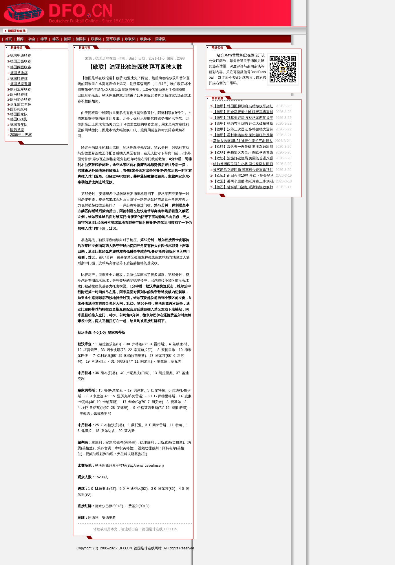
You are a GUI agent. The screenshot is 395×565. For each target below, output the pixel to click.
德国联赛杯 (19, 79)
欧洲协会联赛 (20, 99)
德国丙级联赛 (20, 67)
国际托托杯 (19, 109)
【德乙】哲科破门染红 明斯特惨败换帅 (243, 187)
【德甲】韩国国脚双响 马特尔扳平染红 (243, 106)
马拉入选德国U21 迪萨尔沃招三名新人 (243, 141)
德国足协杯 (19, 73)
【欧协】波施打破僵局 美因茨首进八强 (243, 158)
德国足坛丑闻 (20, 84)
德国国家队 (19, 114)
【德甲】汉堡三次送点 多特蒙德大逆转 (243, 129)
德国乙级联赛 (20, 61)
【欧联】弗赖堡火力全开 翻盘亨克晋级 (243, 152)
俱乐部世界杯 (20, 104)
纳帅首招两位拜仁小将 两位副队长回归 (243, 164)
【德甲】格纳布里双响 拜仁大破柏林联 (243, 123)
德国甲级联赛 (20, 55)
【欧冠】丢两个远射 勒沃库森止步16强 (243, 181)
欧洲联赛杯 (19, 95)
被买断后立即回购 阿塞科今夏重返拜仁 (243, 170)
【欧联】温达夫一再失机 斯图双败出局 (243, 147)
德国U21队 (18, 119)
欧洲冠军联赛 (20, 89)
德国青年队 (19, 125)
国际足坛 (17, 130)
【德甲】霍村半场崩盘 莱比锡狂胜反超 (243, 135)
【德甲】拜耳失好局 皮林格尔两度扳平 (243, 118)
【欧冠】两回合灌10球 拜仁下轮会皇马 (243, 175)
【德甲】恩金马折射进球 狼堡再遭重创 (243, 112)
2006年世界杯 (21, 135)
